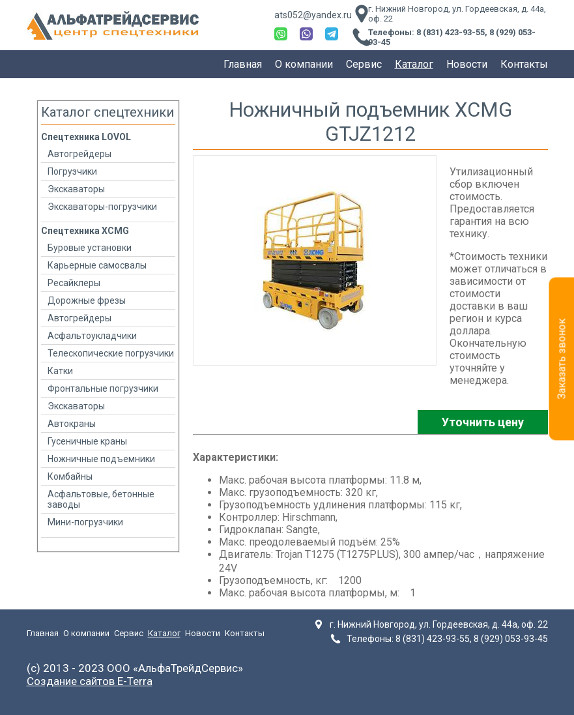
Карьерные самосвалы (97, 265)
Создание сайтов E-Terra (89, 681)
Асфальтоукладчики (92, 335)
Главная (242, 64)
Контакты (524, 64)
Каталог (414, 64)
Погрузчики (72, 171)
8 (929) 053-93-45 (511, 639)
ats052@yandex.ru (313, 15)
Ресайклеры (74, 283)
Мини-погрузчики (85, 522)
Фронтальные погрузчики (103, 388)
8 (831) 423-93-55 (450, 32)
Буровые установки (90, 247)
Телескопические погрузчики (111, 353)
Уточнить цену (483, 422)
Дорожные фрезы (87, 300)
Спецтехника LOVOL (86, 137)
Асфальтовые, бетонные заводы (101, 499)
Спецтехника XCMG (85, 231)
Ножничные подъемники (101, 459)
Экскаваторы (76, 189)
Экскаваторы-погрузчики (102, 206)
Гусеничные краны (87, 441)
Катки (60, 371)
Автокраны (72, 423)
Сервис (364, 64)
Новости (466, 64)
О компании (304, 64)
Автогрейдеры (79, 154)
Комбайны (70, 476)
